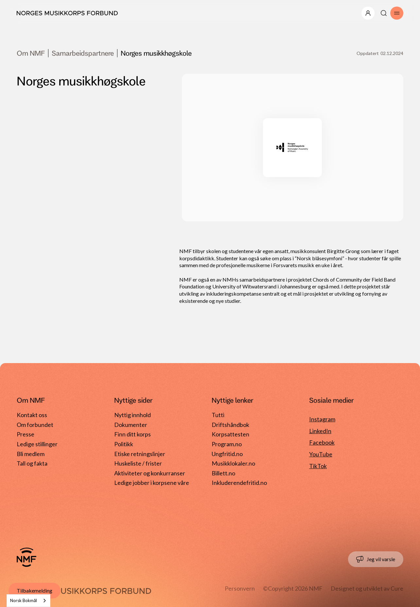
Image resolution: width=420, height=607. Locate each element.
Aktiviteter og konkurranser (149, 473)
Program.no (227, 444)
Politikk (123, 444)
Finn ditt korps (132, 434)
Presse (25, 434)
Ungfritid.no (227, 453)
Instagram (322, 419)
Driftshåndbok (230, 424)
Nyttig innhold (132, 414)
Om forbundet (35, 424)
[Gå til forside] (26, 557)
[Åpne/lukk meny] (368, 13)
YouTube (320, 454)
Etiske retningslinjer (139, 453)
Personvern (240, 588)
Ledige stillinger (37, 444)
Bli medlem (30, 453)
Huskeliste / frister (138, 463)
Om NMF (31, 53)
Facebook (322, 442)
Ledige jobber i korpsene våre (151, 482)
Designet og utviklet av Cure (367, 588)
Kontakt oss (32, 414)
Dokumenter (130, 424)
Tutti (218, 414)
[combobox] (28, 600)
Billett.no (223, 473)
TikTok (318, 465)
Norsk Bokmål (23, 600)
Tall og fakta (32, 463)
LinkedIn (320, 430)
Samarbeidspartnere (83, 53)
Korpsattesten (230, 434)
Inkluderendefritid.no (239, 482)
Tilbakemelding (34, 590)
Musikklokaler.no (233, 463)
